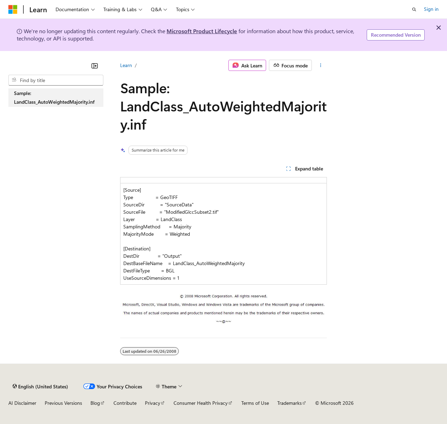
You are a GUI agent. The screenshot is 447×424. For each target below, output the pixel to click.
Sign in (431, 9)
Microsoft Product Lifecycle (202, 31)
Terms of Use (255, 403)
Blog (95, 403)
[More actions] (321, 65)
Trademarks (289, 403)
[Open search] (414, 9)
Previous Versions (63, 403)
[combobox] (55, 80)
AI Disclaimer (22, 403)
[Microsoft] (12, 9)
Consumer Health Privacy (201, 403)
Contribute (125, 403)
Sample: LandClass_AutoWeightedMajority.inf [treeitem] (54, 97)
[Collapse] (94, 65)
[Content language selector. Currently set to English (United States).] (40, 386)
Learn (126, 65)
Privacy (152, 403)
